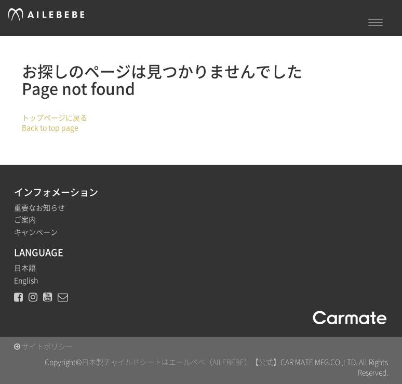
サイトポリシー (43, 346)
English (26, 280)
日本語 (25, 268)
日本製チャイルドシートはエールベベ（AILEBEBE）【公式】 (181, 362)
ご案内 (25, 219)
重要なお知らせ (39, 207)
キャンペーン (36, 232)
